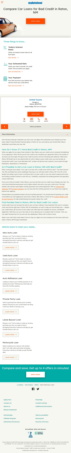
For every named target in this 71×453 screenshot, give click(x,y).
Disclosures (40, 418)
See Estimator (14, 72)
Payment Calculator (17, 189)
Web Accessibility (42, 415)
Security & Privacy (42, 422)
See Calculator (15, 86)
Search (46, 120)
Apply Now (35, 21)
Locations (20, 385)
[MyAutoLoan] (35, 3)
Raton (37, 385)
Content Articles (41, 403)
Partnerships (8, 415)
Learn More (10, 247)
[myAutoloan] (35, 433)
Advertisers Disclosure (12, 422)
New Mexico (29, 385)
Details (32, 120)
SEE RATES (12, 57)
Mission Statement (10, 410)
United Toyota (35, 100)
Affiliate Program (10, 418)
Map (24, 120)
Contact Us (8, 403)
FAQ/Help (39, 400)
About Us (7, 406)
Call (39, 120)
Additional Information (44, 406)
